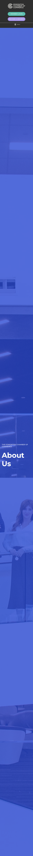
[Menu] (16, 24)
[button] (16, 14)
